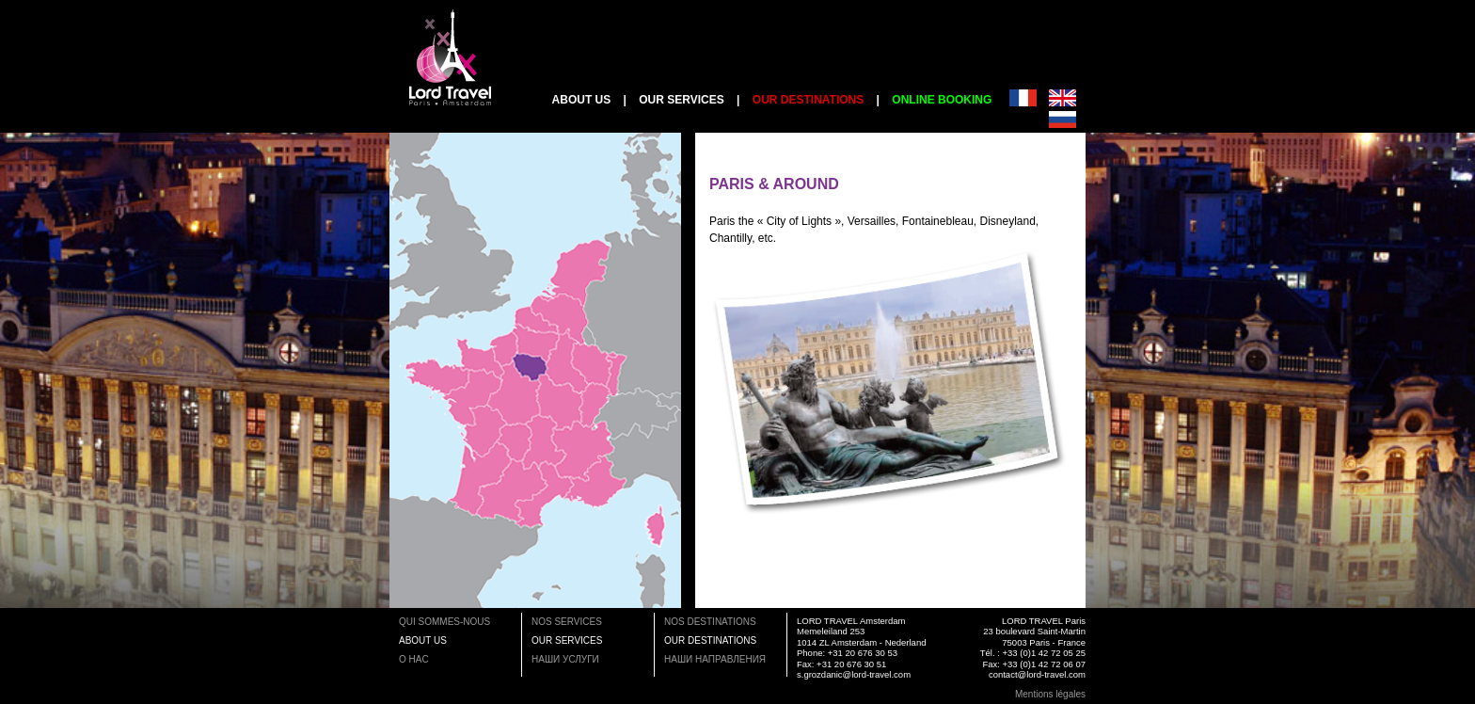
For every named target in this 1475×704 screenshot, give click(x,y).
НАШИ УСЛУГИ (565, 659)
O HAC (414, 659)
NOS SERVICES (566, 621)
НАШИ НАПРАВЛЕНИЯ (715, 659)
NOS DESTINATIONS (710, 621)
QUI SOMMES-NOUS (444, 621)
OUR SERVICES (681, 99)
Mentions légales (1050, 694)
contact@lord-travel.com (1037, 674)
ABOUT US (581, 99)
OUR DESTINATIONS (710, 640)
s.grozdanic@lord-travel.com (854, 674)
